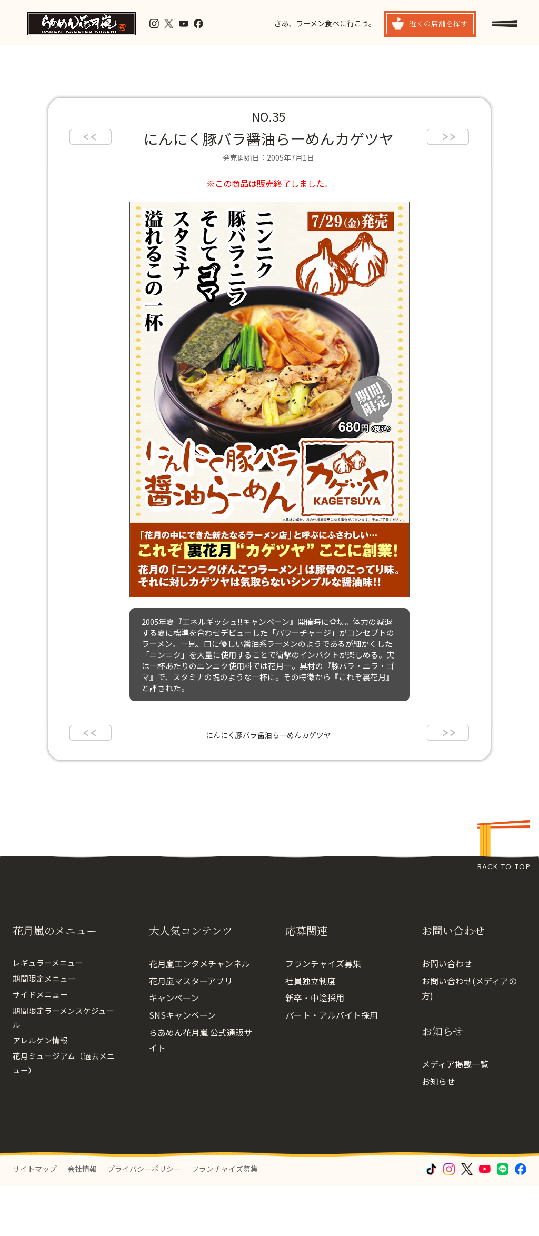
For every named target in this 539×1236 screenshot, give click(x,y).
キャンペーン (174, 1047)
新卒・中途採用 (314, 1047)
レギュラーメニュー (50, 1013)
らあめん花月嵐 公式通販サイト (200, 1090)
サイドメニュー (42, 1047)
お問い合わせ (447, 1013)
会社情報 (82, 1218)
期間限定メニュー (46, 1030)
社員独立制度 (310, 1030)
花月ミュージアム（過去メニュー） (63, 1123)
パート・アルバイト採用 (331, 1065)
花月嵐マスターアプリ (191, 1030)
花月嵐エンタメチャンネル (199, 1013)
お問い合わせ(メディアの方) (469, 1038)
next (448, 137)
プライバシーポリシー (144, 1218)
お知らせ (438, 1131)
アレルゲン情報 (42, 1097)
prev (90, 137)
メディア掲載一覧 (455, 1114)
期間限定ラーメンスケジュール (63, 1073)
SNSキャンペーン (182, 1065)
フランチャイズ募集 (323, 1013)
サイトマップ (35, 1218)
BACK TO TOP (503, 866)
